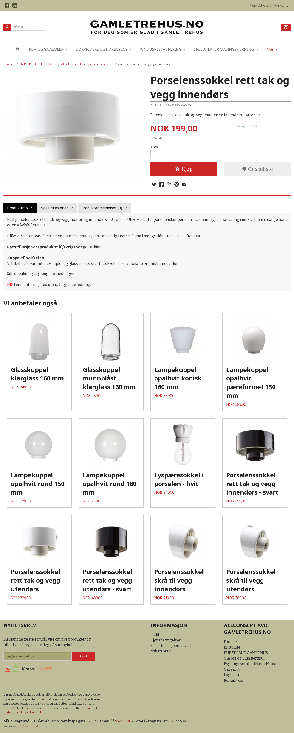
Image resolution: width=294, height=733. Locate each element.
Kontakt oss (234, 680)
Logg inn (231, 675)
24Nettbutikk (30, 726)
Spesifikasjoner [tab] (54, 207)
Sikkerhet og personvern (171, 645)
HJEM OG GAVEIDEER (45, 49)
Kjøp (184, 169)
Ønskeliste (257, 169)
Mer (270, 49)
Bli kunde (232, 647)
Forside (10, 64)
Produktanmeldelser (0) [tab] (101, 207)
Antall (155, 147)
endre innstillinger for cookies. (25, 712)
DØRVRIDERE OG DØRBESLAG (101, 49)
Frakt (154, 634)
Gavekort (232, 669)
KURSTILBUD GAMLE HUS (246, 653)
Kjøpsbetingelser (165, 640)
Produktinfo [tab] (17, 207)
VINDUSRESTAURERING (160, 49)
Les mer (87, 708)
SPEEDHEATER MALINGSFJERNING (224, 49)
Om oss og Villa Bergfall (244, 658)
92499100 (123, 721)
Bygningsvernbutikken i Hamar (251, 664)
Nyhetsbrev (160, 651)
